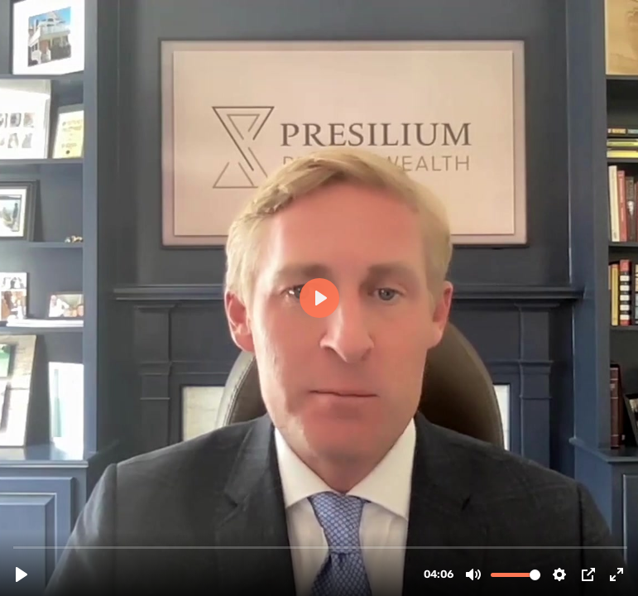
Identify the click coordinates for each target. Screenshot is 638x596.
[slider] (320, 547)
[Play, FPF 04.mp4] (21, 574)
